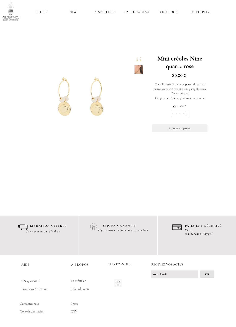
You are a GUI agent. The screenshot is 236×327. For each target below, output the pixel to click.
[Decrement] (174, 114)
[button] (41, 12)
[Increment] (185, 114)
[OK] (207, 274)
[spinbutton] (180, 114)
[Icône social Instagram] (118, 283)
